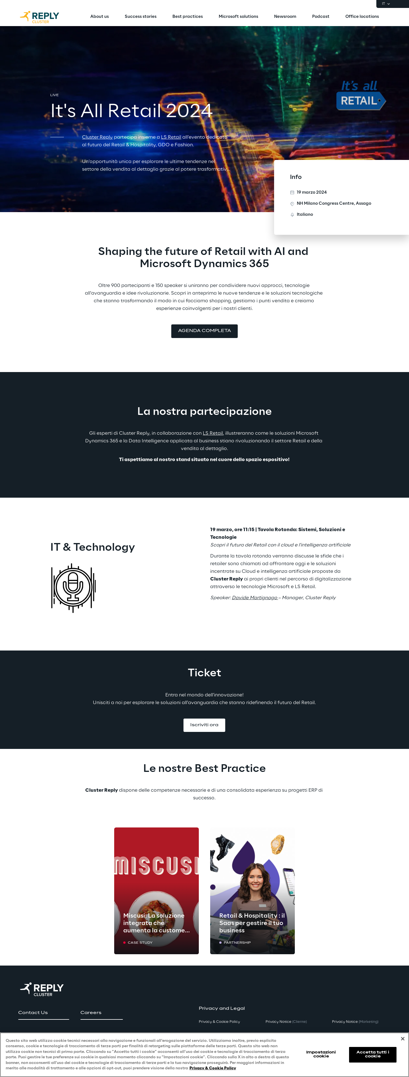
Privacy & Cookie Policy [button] (219, 1022)
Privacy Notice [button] (286, 1022)
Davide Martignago (254, 597)
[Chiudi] (403, 1038)
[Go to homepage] (45, 17)
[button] (204, 331)
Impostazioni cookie (321, 1054)
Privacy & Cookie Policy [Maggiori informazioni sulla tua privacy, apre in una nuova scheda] (212, 1068)
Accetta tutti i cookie (372, 1054)
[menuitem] (99, 17)
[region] (204, 1054)
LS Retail (213, 433)
